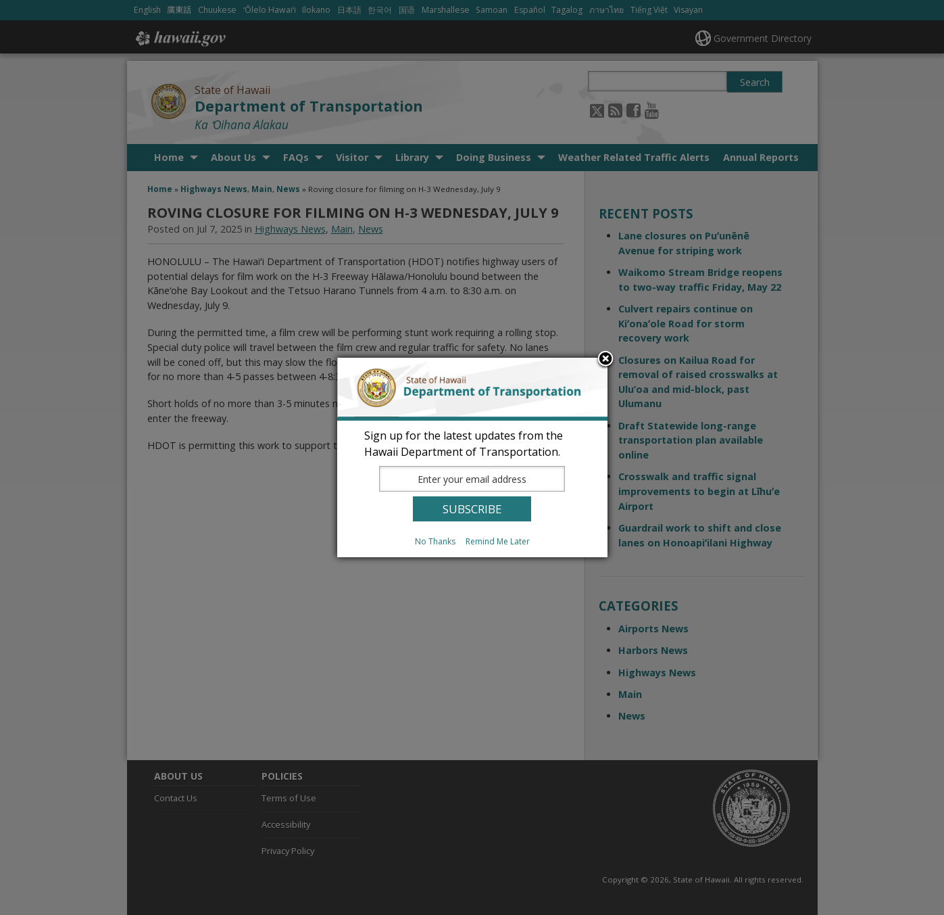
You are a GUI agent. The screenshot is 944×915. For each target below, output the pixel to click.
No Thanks (435, 541)
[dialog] (472, 457)
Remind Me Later (498, 541)
